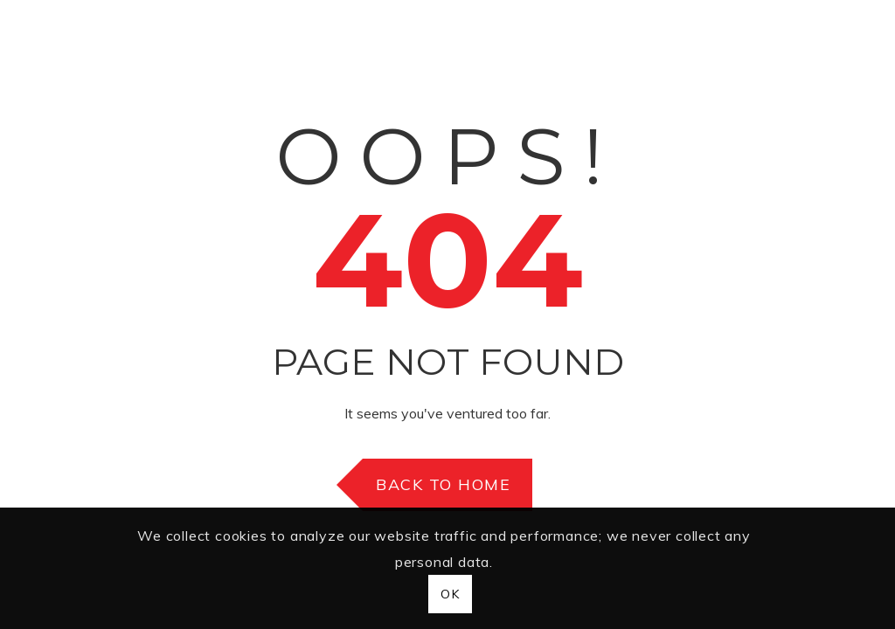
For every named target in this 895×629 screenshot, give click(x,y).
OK (450, 594)
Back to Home (443, 484)
